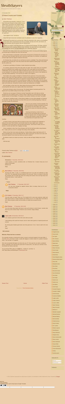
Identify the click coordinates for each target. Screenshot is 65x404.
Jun (55, 193)
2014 (54, 220)
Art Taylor (55, 236)
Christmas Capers (56, 164)
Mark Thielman (9, 152)
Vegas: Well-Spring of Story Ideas (57, 108)
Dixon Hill (55, 261)
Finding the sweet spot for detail (57, 174)
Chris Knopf (55, 250)
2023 (54, 204)
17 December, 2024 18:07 (23, 184)
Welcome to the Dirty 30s (56, 74)
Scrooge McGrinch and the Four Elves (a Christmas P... (57, 94)
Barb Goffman (8, 170)
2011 (54, 225)
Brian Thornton (56, 247)
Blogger (58, 376)
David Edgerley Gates (57, 257)
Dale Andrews (56, 252)
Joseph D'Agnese (56, 289)
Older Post (45, 283)
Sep (55, 188)
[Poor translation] (5, 385)
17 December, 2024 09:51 (18, 170)
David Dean (55, 254)
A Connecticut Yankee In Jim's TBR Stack (57, 70)
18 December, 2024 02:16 (17, 215)
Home (25, 283)
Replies (8, 181)
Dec (55, 47)
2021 (54, 207)
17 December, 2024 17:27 (18, 195)
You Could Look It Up (56, 171)
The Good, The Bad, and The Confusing (56, 127)
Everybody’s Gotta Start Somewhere (57, 167)
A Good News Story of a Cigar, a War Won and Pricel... (57, 155)
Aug (55, 190)
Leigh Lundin (8, 215)
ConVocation (56, 182)
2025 (54, 43)
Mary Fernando (56, 307)
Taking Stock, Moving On (57, 59)
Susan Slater (55, 343)
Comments (55, 362)
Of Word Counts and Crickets (57, 117)
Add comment (6, 231)
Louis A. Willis (56, 302)
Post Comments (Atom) (28, 288)
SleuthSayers (11, 5)
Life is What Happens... (56, 147)
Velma (7, 238)
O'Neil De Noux (56, 321)
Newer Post (5, 283)
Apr (55, 197)
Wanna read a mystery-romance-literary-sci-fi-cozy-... (57, 179)
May (55, 195)
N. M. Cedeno (8, 195)
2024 (54, 45)
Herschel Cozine (56, 270)
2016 (54, 216)
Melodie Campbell (57, 311)
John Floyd (55, 286)
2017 (54, 214)
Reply (6, 166)
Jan (55, 202)
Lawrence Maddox (57, 295)
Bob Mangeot (56, 245)
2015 (54, 218)
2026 (54, 42)
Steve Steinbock (56, 341)
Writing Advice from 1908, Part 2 (57, 88)
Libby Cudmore (56, 300)
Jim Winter (55, 284)
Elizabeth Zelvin (56, 263)
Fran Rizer (55, 268)
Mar (55, 198)
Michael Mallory (56, 316)
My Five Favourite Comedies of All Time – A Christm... (56, 64)
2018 (54, 213)
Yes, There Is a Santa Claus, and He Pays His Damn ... (57, 132)
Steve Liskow (56, 339)
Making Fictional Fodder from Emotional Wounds (56, 82)
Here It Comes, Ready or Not (56, 100)
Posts (54, 360)
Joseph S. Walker (56, 291)
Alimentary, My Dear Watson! (56, 105)
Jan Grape (55, 275)
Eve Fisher (55, 266)
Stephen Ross (56, 334)
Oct (55, 186)
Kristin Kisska (56, 293)
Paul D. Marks (56, 323)
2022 (54, 206)
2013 (54, 221)
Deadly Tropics (56, 78)
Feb (55, 200)
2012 (54, 223)
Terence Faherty (56, 346)
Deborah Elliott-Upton (57, 259)
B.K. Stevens (56, 238)
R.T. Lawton (55, 325)
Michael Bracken (56, 314)
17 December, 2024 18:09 (20, 206)
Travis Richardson (57, 348)
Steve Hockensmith (57, 337)
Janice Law (55, 279)
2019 (54, 211)
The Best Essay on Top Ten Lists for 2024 (56, 54)
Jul (55, 191)
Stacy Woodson (56, 332)
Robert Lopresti (56, 327)
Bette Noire (55, 243)
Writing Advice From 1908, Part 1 (57, 113)
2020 (54, 209)
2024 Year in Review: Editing (56, 49)
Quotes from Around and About (57, 141)
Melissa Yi (55, 309)
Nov (55, 184)
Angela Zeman (56, 231)
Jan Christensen (56, 273)
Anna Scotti (55, 234)
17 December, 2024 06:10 (17, 159)
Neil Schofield (56, 318)
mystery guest (56, 353)
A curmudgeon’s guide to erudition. (57, 122)
